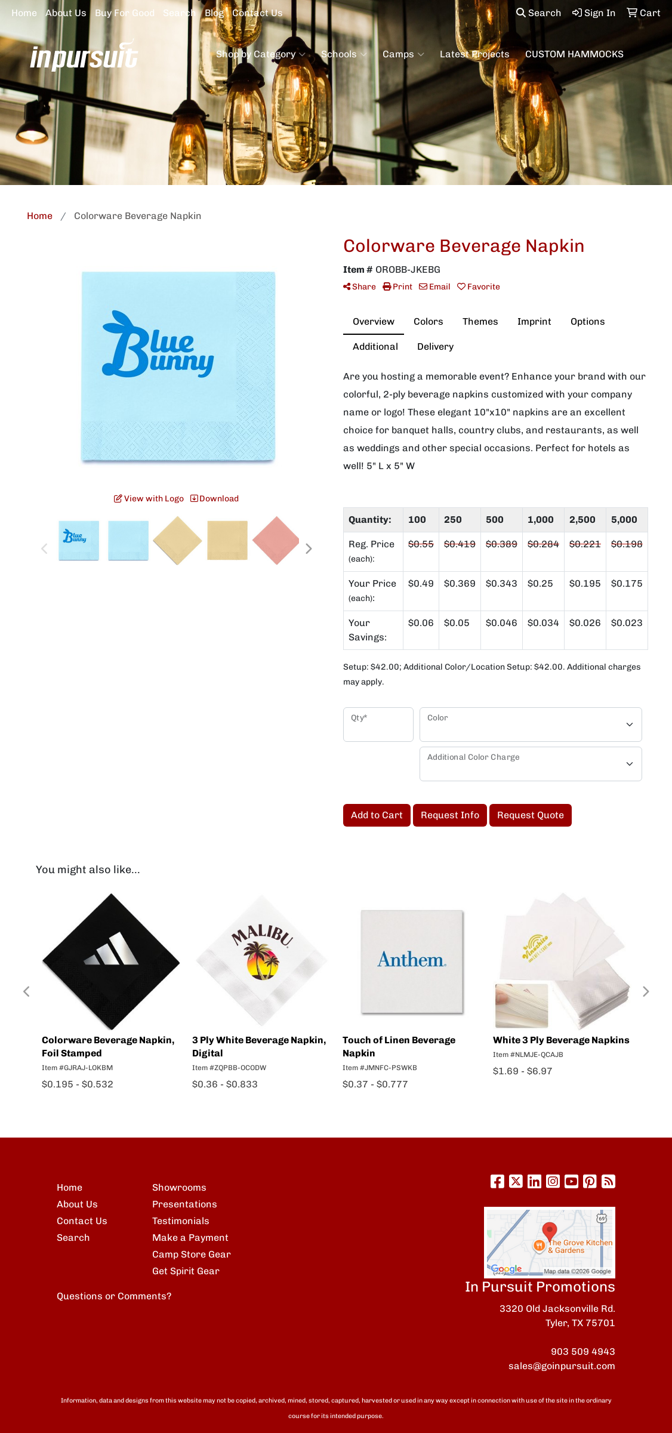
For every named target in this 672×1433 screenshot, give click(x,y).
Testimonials (180, 1220)
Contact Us (257, 13)
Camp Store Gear (191, 1254)
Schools (344, 54)
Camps (403, 54)
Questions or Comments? (114, 1296)
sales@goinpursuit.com (561, 1366)
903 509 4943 (583, 1351)
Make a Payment (190, 1237)
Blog (214, 13)
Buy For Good (125, 13)
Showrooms (179, 1187)
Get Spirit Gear (186, 1271)
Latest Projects (475, 54)
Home (24, 13)
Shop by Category (261, 54)
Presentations (184, 1204)
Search (179, 13)
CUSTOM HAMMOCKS (574, 54)
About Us (66, 13)
